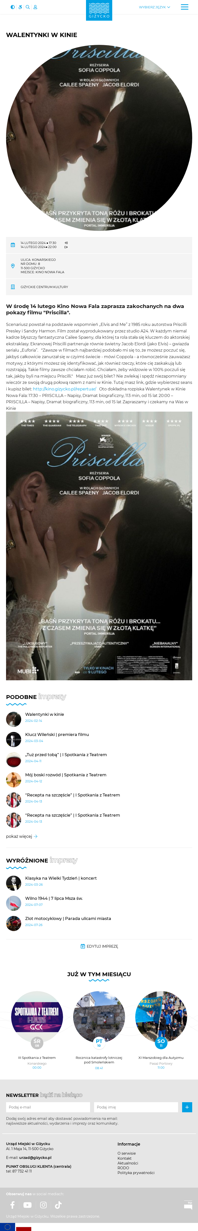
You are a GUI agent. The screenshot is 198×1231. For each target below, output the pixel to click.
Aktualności (128, 1163)
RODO (123, 1168)
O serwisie (127, 1153)
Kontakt (125, 1158)
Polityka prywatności (136, 1173)
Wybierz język (152, 7)
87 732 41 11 (22, 1171)
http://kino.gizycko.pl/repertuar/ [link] (64, 389)
